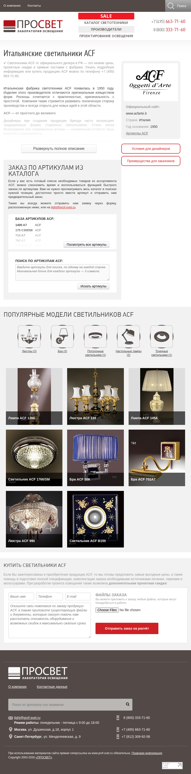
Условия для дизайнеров (151, 149)
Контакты (34, 5)
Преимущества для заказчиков (150, 161)
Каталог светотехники (106, 22)
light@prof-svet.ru (63, 207)
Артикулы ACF (137, 133)
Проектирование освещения (106, 36)
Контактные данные (52, 687)
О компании (12, 5)
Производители (106, 29)
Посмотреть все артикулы (86, 244)
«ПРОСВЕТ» (43, 757)
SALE (106, 16)
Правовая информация (147, 753)
